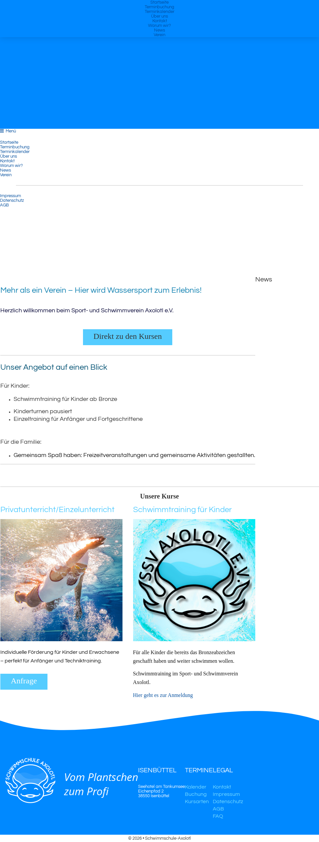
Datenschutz (12, 200)
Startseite (159, 2)
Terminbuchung (159, 7)
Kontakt (159, 21)
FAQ (218, 816)
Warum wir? (159, 25)
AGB (4, 205)
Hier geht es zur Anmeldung (163, 695)
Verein (159, 35)
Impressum (10, 195)
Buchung (196, 794)
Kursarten (197, 801)
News (159, 30)
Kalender (195, 787)
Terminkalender (159, 11)
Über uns (159, 16)
